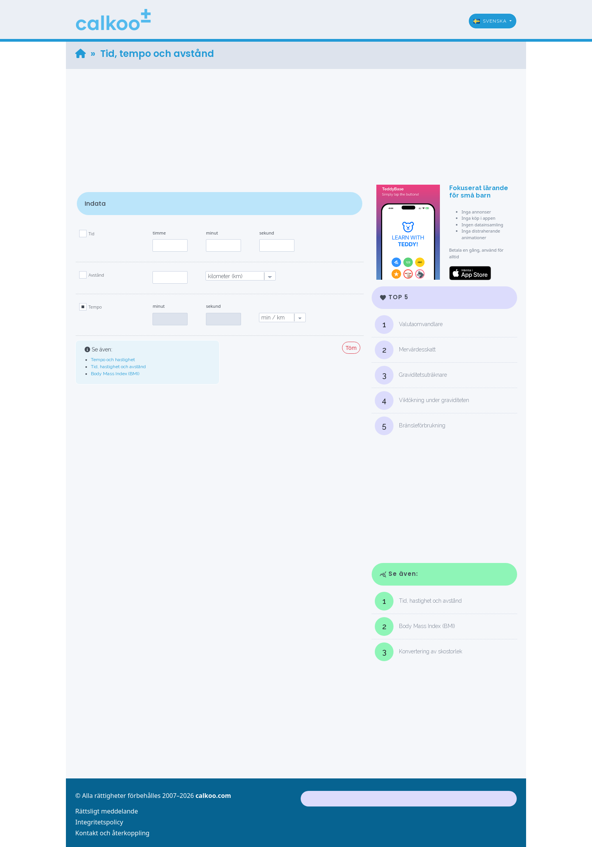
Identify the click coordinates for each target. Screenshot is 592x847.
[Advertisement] (296, 123)
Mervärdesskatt (405, 350)
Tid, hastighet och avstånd (118, 366)
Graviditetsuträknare (411, 375)
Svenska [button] (490, 21)
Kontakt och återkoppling (112, 833)
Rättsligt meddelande (106, 811)
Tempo (95, 307)
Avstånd (96, 275)
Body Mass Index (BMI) (115, 373)
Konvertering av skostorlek (418, 651)
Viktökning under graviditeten (422, 400)
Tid (91, 233)
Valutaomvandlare (409, 324)
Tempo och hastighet (113, 359)
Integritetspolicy (99, 822)
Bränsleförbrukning (410, 425)
